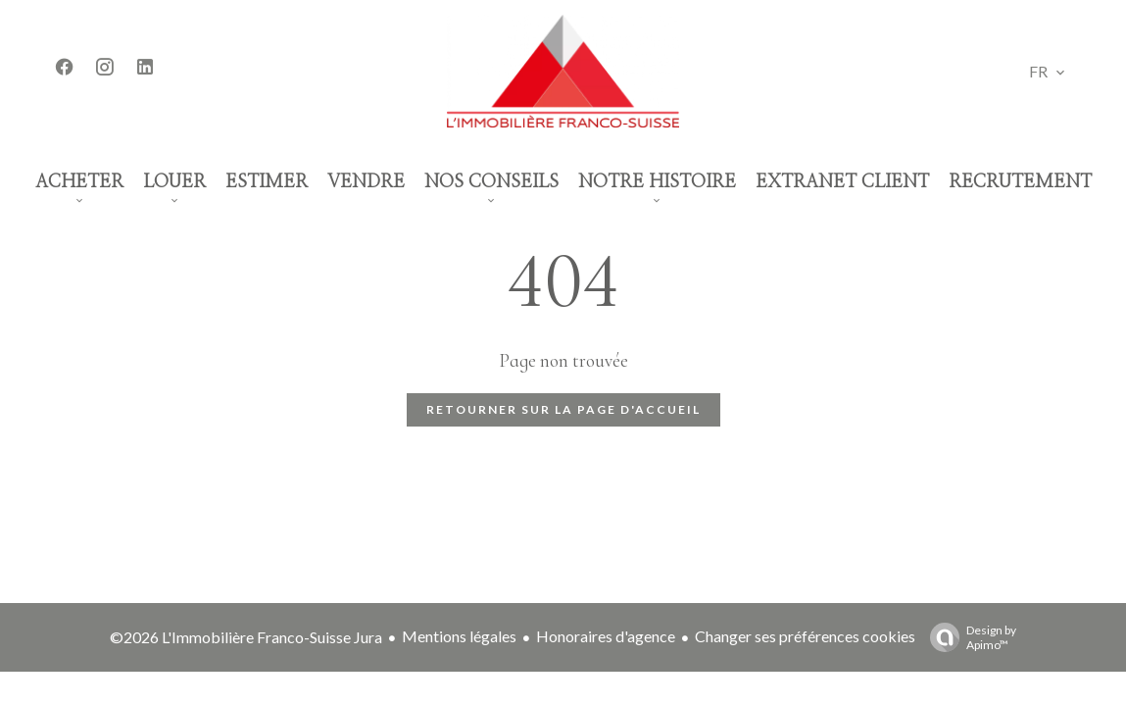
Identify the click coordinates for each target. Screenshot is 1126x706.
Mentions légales (459, 636)
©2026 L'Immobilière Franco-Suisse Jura (246, 637)
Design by (968, 637)
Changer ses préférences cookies (805, 636)
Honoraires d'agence (605, 636)
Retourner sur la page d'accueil (563, 409)
